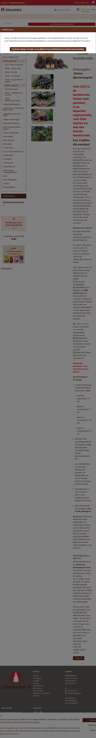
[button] (48, 49)
